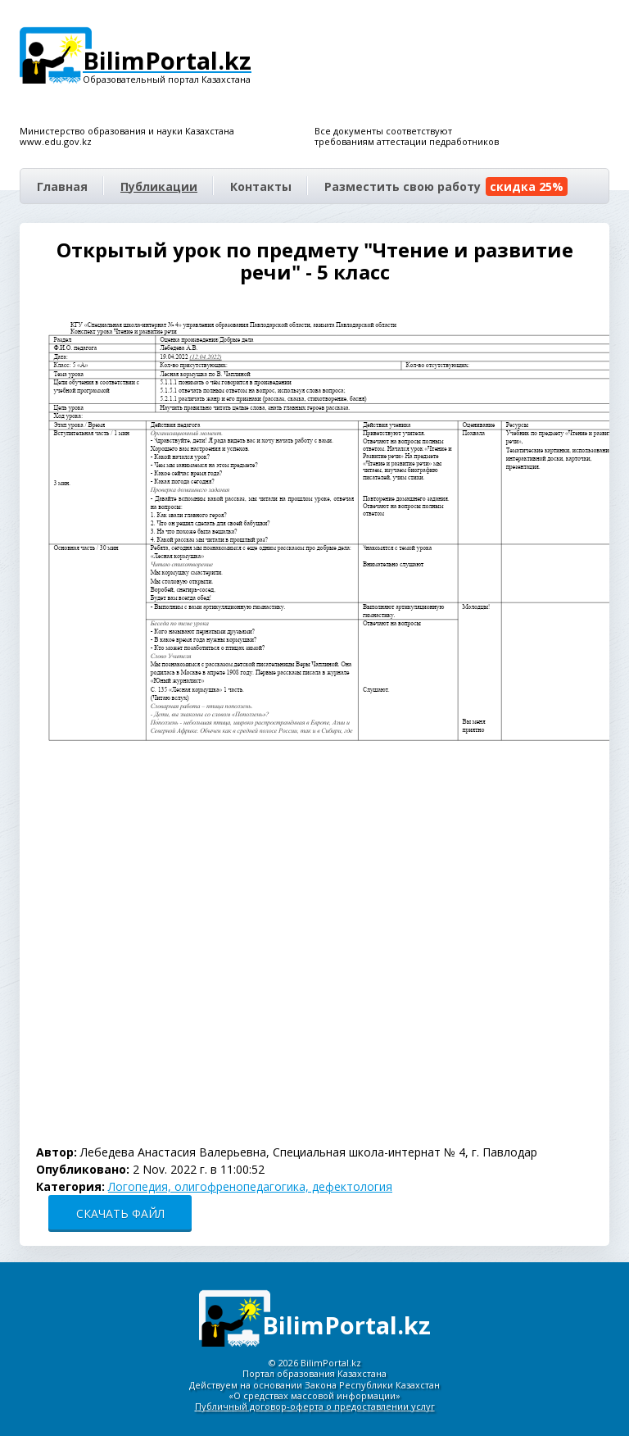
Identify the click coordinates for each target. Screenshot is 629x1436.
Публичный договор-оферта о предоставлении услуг (315, 1406)
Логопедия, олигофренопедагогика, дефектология (250, 1186)
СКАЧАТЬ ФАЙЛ (120, 1213)
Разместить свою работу (446, 186)
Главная (62, 186)
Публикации (158, 186)
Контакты (261, 186)
